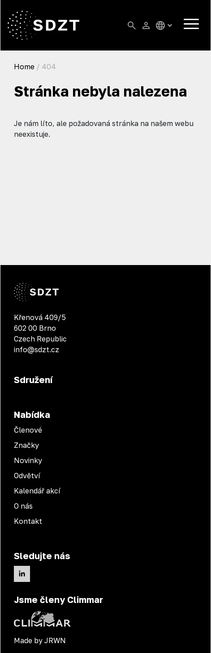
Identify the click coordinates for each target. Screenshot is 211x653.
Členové (28, 430)
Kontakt (28, 521)
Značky (26, 445)
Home (24, 66)
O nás (23, 505)
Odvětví (27, 475)
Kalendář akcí (37, 490)
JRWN (55, 640)
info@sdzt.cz (36, 349)
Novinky (28, 460)
